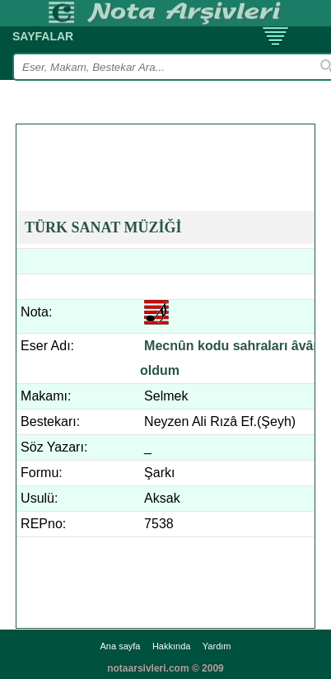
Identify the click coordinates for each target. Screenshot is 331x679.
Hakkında (171, 646)
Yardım (217, 646)
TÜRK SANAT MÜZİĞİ (103, 227)
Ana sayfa (120, 646)
